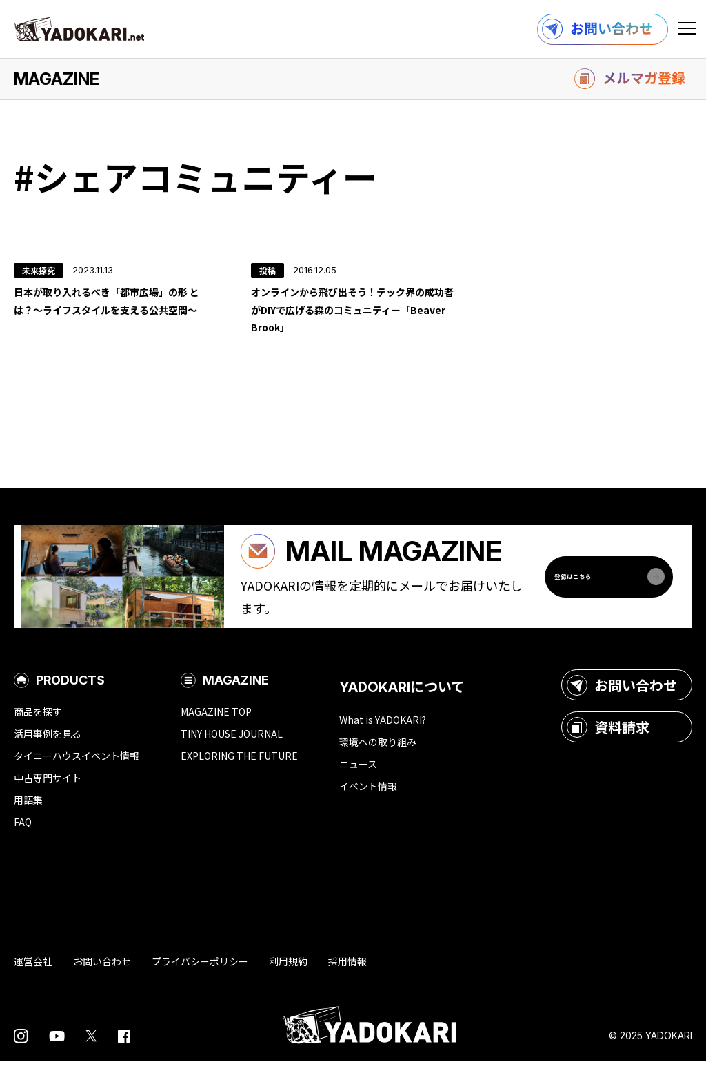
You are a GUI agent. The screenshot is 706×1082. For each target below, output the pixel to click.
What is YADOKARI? (382, 741)
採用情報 (347, 983)
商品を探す (38, 733)
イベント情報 (368, 807)
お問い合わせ (622, 706)
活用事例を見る (47, 755)
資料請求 (608, 748)
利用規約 (288, 983)
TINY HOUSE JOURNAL (232, 755)
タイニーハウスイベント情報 (76, 777)
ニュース (358, 785)
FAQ (23, 843)
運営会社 (33, 983)
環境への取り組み (377, 763)
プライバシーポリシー (200, 983)
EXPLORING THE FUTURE (239, 777)
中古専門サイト (47, 799)
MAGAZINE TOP (216, 733)
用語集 (28, 821)
